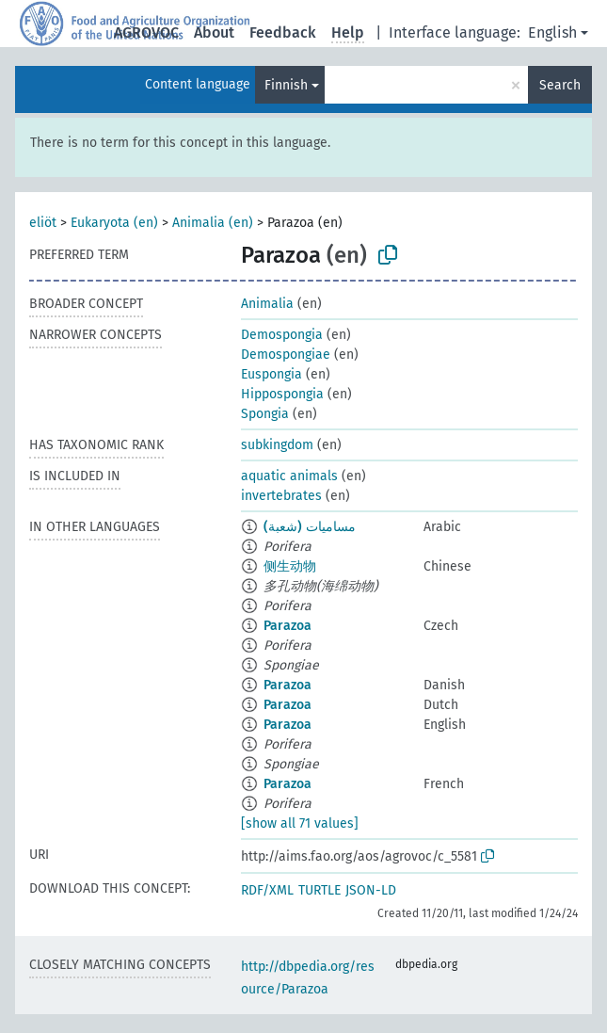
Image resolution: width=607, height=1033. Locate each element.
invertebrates (281, 496)
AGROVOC (146, 32)
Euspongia (271, 374)
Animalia (267, 304)
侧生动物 (290, 566)
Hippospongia (282, 394)
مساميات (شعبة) (310, 527)
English (552, 32)
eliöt (42, 223)
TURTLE (319, 890)
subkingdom (277, 445)
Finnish (286, 85)
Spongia (265, 414)
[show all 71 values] (300, 823)
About (214, 32)
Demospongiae (285, 355)
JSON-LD (370, 890)
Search (560, 85)
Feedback (282, 32)
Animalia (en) (212, 223)
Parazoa (287, 626)
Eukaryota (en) (114, 223)
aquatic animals (289, 476)
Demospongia (282, 335)
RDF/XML (267, 890)
